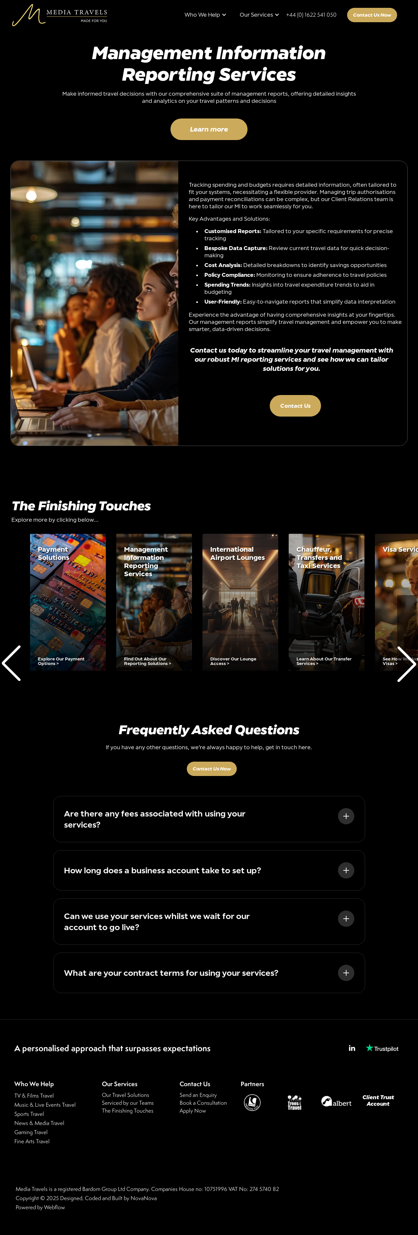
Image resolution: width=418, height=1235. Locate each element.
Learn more (209, 129)
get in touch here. (288, 749)
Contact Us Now (372, 15)
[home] (59, 14)
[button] (205, 15)
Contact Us (295, 406)
